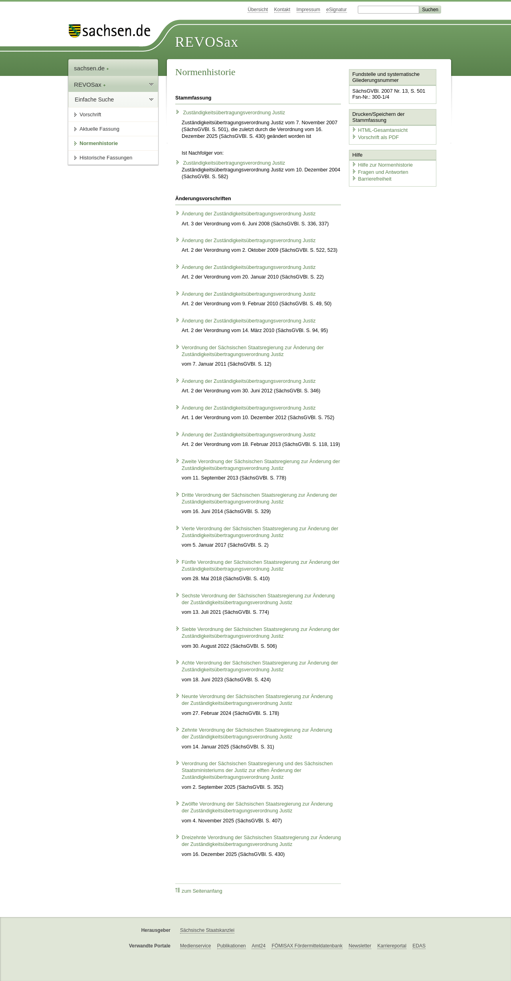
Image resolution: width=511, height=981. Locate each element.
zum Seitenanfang (198, 891)
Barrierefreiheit (372, 179)
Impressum (308, 9)
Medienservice (195, 946)
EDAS (419, 946)
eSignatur (336, 9)
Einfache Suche (94, 99)
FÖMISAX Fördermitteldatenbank (306, 946)
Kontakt (282, 9)
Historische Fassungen (105, 158)
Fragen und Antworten (380, 172)
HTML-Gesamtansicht (380, 130)
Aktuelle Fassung (99, 129)
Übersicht (258, 9)
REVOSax (206, 42)
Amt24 (258, 946)
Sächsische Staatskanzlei (207, 930)
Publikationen (231, 946)
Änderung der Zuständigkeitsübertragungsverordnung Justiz (245, 214)
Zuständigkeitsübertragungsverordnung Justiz (230, 112)
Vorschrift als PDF (375, 137)
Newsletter (360, 946)
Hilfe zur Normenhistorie (382, 165)
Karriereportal (391, 946)
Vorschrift (90, 114)
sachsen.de (91, 68)
